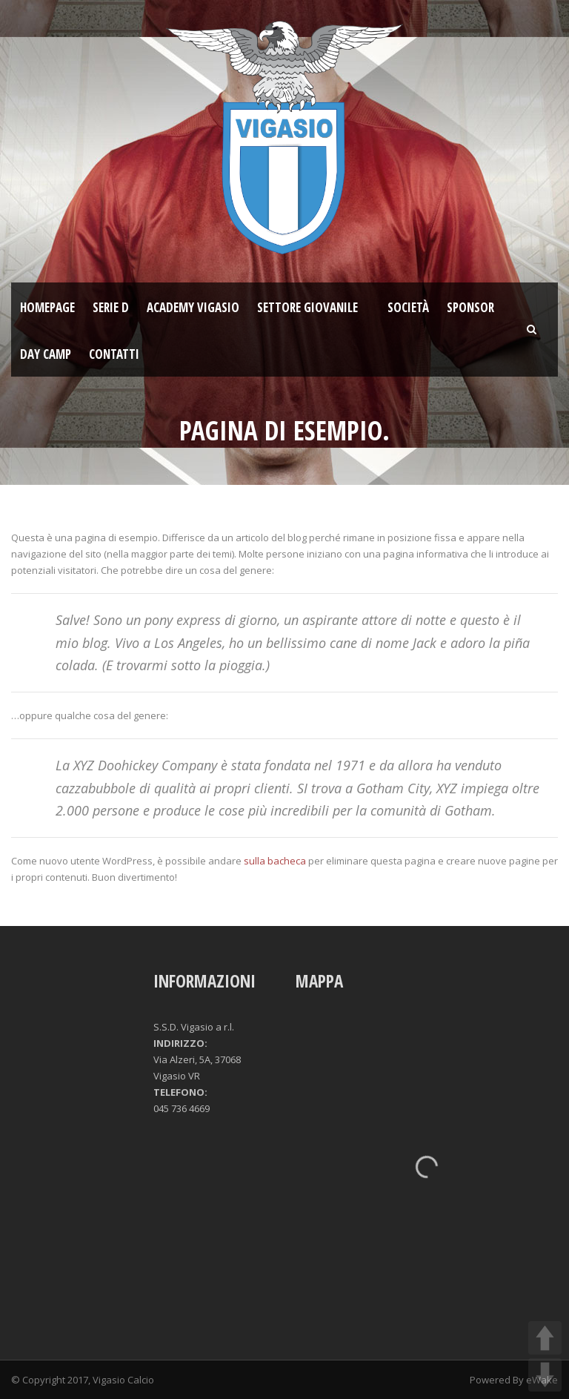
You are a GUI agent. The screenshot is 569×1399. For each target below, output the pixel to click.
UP (545, 1338)
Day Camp (45, 354)
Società (408, 307)
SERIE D (111, 307)
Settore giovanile (307, 307)
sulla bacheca (275, 860)
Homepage (47, 307)
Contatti (114, 354)
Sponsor (470, 307)
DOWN (545, 1375)
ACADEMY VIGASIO (193, 307)
